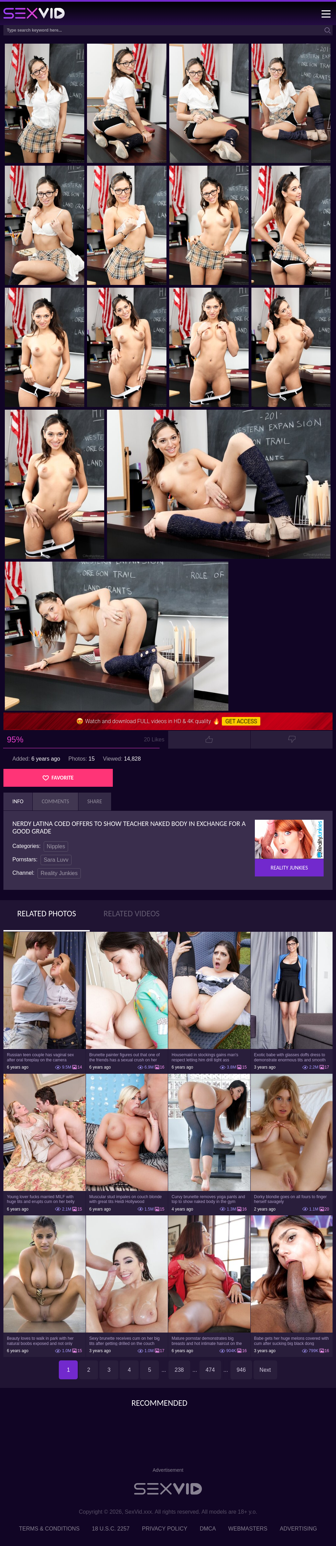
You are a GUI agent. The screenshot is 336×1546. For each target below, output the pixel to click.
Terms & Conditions (49, 1529)
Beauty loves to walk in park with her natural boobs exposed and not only (40, 1341)
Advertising (298, 1529)
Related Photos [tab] (46, 913)
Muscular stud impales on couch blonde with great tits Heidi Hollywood (125, 1199)
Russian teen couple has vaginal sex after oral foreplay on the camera (40, 1057)
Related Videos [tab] (132, 913)
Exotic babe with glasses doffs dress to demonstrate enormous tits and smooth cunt (290, 1057)
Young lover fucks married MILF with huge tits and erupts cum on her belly (41, 1199)
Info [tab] (17, 801)
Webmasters (248, 1529)
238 (179, 1370)
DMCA (208, 1529)
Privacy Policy (164, 1529)
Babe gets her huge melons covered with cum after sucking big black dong (291, 1341)
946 (241, 1370)
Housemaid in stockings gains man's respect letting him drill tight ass (205, 1057)
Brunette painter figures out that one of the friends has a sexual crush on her (124, 1057)
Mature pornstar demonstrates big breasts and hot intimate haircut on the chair (207, 1341)
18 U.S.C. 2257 (110, 1529)
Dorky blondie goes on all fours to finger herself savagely (290, 1199)
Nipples (56, 846)
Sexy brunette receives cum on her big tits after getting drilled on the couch (124, 1341)
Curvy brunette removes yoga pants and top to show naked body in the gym (208, 1199)
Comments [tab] (55, 801)
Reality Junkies (59, 873)
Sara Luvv (56, 860)
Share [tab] (94, 801)
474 (210, 1370)
